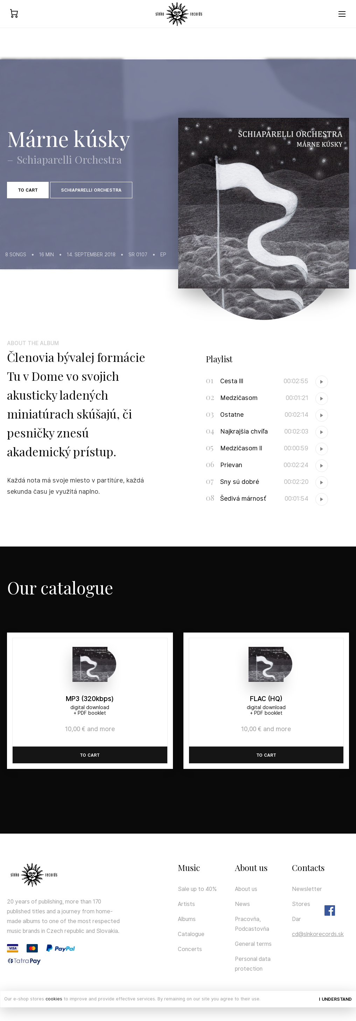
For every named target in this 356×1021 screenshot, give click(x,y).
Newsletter (307, 889)
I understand (335, 999)
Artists (186, 904)
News (242, 904)
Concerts (190, 949)
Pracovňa (247, 919)
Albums (187, 919)
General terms (253, 944)
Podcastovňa (252, 929)
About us (246, 889)
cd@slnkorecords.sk (318, 934)
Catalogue (191, 934)
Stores (301, 904)
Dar (296, 919)
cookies (54, 998)
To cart (28, 190)
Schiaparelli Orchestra (91, 190)
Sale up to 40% (197, 889)
